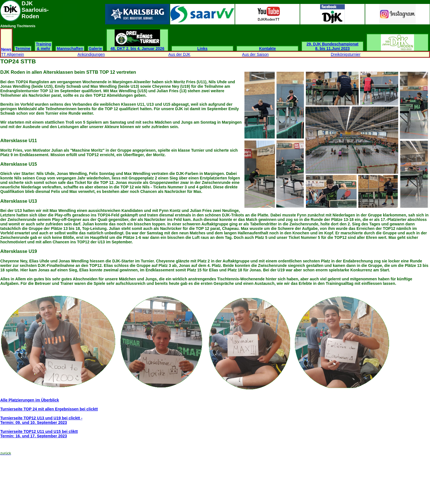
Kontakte (267, 48)
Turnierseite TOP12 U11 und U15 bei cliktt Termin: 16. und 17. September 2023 (39, 433)
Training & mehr (43, 46)
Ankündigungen (91, 54)
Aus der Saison (255, 54)
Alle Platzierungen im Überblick (29, 400)
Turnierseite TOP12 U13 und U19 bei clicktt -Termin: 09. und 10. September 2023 (41, 420)
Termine (22, 48)
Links (202, 48)
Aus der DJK (179, 54)
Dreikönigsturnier (345, 54)
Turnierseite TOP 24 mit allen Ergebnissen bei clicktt (49, 409)
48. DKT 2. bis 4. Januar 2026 (137, 47)
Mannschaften (70, 48)
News (6, 49)
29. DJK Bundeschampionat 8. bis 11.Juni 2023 (333, 46)
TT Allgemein (12, 54)
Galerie (95, 48)
